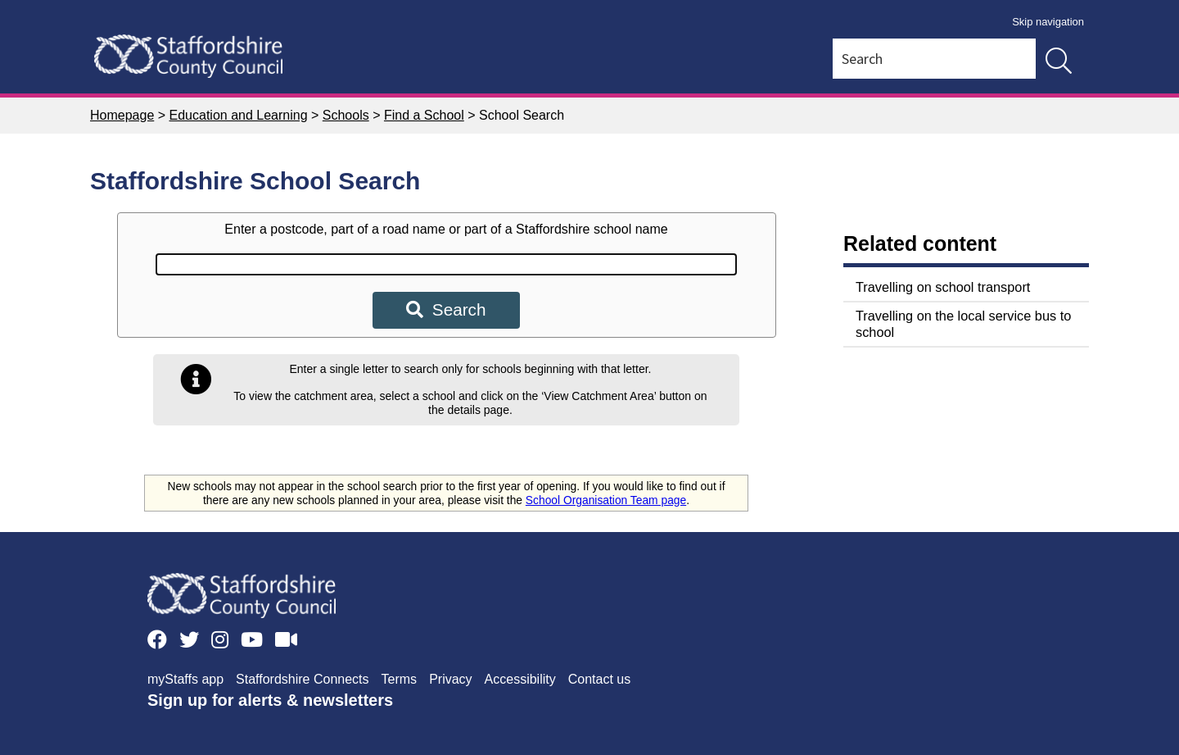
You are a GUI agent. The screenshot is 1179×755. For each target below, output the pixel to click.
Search (446, 309)
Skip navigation (1048, 22)
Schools (346, 115)
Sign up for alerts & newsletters (270, 700)
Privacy (450, 679)
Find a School (424, 115)
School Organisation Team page (606, 500)
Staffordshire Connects (302, 679)
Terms (400, 679)
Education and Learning (238, 115)
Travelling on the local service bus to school (963, 323)
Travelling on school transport (943, 287)
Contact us (599, 679)
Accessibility (520, 679)
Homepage (122, 115)
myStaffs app (185, 679)
